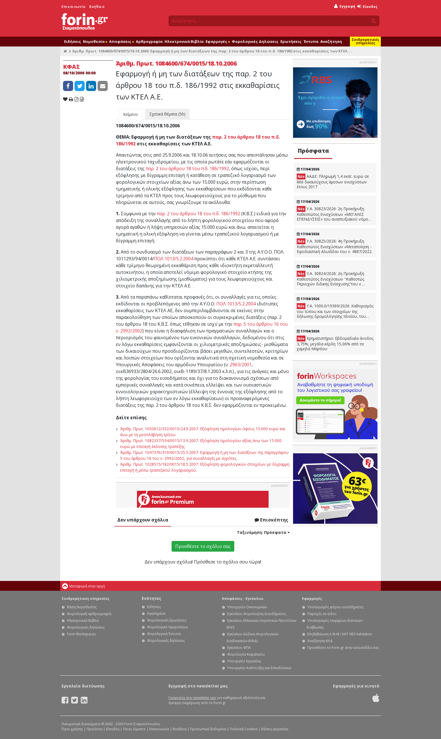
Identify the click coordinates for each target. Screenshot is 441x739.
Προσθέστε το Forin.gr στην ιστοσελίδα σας (343, 647)
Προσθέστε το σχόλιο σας (203, 546)
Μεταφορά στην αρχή (87, 586)
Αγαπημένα (156, 613)
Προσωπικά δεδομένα (208, 729)
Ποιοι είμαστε (134, 729)
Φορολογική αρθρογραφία (89, 613)
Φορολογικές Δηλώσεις (255, 41)
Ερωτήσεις (291, 41)
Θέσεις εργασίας (274, 729)
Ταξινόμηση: (263, 532)
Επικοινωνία (74, 6)
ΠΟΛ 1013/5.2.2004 (173, 259)
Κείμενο (130, 114)
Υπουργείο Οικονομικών (247, 607)
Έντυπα (310, 41)
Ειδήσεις (72, 41)
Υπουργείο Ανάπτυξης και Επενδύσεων (259, 667)
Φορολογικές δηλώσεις (86, 627)
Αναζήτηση (331, 41)
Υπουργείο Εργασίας (244, 661)
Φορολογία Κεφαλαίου (246, 654)
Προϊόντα (94, 729)
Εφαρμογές (218, 41)
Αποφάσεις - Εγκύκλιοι (243, 598)
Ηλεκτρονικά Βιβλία (184, 41)
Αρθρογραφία (149, 41)
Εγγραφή (344, 6)
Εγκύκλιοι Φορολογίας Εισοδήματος (256, 613)
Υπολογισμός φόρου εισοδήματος (335, 607)
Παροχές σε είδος (321, 613)
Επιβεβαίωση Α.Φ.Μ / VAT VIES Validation (339, 634)
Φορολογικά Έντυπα (164, 633)
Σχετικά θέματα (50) (167, 114)
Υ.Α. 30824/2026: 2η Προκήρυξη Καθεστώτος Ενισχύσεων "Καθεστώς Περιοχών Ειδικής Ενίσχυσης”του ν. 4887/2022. (330, 279)
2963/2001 (241, 364)
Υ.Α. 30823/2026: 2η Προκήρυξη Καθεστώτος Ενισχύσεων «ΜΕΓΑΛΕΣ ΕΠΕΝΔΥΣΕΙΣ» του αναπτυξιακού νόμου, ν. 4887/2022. (334, 214)
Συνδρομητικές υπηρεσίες (365, 41)
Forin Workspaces (81, 634)
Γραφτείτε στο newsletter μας (192, 697)
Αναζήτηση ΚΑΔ (320, 640)
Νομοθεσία (95, 41)
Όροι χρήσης (72, 729)
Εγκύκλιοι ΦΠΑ (239, 647)
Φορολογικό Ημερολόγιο (167, 627)
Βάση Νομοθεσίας (82, 607)
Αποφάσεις (121, 41)
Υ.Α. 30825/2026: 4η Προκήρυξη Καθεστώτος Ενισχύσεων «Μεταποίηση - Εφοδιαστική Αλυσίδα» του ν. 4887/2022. (334, 246)
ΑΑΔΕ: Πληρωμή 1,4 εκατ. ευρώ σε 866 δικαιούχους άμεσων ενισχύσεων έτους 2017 (333, 181)
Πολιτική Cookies (243, 729)
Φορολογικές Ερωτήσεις (166, 620)
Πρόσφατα (313, 150)
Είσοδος (367, 6)
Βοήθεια (96, 6)
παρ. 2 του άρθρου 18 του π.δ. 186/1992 (187, 168)
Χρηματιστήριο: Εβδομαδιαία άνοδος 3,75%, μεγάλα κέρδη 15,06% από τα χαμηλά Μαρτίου (335, 343)
